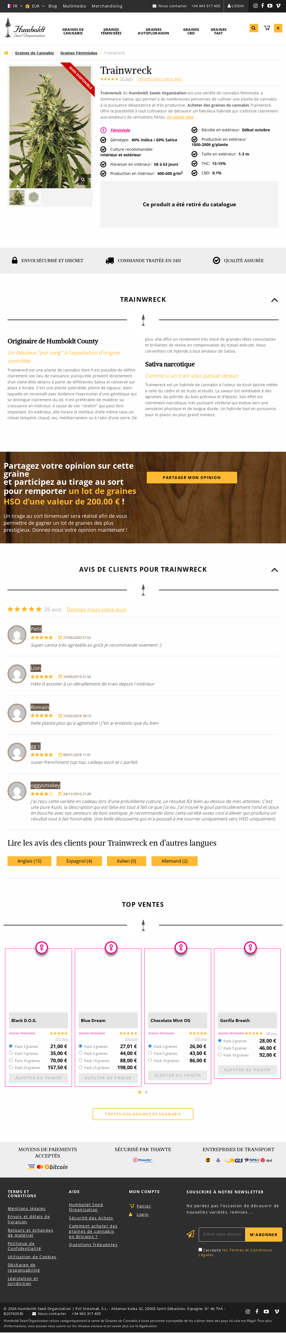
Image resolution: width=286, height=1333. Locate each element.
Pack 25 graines (27, 1068)
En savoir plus (180, 117)
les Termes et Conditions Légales (235, 1253)
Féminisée (120, 130)
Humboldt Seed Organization (86, 1207)
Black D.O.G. (27, 1020)
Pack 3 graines (26, 1047)
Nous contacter (172, 5)
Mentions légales (27, 1209)
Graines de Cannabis (73, 31)
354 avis (131, 1039)
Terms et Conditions (22, 1194)
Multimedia (74, 6)
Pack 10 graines (27, 1061)
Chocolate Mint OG (175, 1020)
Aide (74, 1192)
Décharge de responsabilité (24, 1268)
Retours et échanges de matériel (30, 1233)
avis (126, 78)
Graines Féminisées (111, 31)
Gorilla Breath (238, 1020)
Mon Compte (144, 1191)
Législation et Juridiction (23, 1281)
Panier (144, 1206)
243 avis (201, 1039)
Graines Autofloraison (153, 31)
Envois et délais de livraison (29, 1219)
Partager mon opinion (192, 477)
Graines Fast (219, 31)
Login (238, 5)
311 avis (61, 1039)
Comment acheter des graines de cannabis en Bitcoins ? (93, 1231)
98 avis (271, 1033)
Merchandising (107, 6)
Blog (52, 6)
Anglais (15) (29, 861)
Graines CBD (191, 31)
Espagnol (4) (79, 861)
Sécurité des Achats (91, 1218)
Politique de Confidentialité (24, 1246)
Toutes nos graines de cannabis (143, 1114)
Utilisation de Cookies (32, 1257)
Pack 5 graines (26, 1053)
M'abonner (263, 1235)
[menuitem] (73, 31)
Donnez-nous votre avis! (160, 78)
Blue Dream (96, 1020)
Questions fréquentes (93, 1245)
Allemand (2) (174, 861)
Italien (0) (126, 861)
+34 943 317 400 (206, 5)
